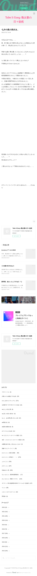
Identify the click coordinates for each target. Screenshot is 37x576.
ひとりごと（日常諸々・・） (11, 457)
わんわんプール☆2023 (8, 250)
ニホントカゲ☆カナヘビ (10, 492)
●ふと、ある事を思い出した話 (11, 418)
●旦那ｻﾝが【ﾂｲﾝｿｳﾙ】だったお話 (12, 405)
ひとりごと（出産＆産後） (10, 453)
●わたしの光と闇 (7, 409)
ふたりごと (6, 461)
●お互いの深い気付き (8, 413)
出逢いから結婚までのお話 (10, 396)
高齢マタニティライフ (9, 448)
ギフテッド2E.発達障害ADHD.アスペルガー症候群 (17, 483)
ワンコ (5, 487)
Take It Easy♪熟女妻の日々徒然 (18, 19)
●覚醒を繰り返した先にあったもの (12, 444)
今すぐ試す (24, 8)
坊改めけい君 (7, 470)
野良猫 (5, 496)
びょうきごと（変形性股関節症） (12, 474)
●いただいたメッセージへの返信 (12, 435)
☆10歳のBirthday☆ (7, 266)
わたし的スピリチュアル (10, 400)
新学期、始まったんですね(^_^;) (11, 281)
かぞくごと (6, 466)
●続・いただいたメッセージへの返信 (13, 439)
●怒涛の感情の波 (7, 426)
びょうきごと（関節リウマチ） (12, 479)
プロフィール (6, 392)
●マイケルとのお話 (8, 431)
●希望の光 (6, 422)
